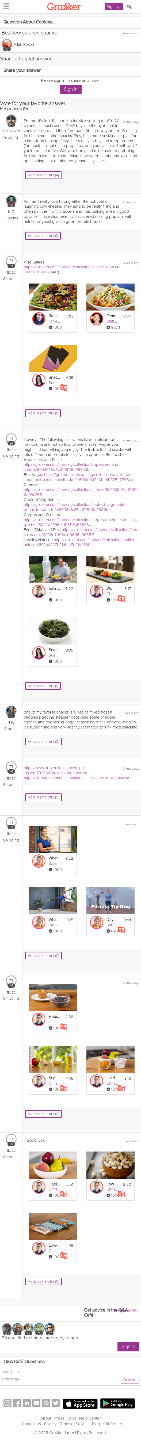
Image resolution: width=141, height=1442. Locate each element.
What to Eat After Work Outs (54, 920)
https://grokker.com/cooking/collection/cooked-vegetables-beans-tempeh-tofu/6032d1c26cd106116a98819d (76, 507)
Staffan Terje (117, 321)
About (45, 1418)
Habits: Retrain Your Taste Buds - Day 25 (54, 1017)
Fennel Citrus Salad (112, 316)
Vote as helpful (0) (43, 741)
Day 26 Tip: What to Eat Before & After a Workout (112, 920)
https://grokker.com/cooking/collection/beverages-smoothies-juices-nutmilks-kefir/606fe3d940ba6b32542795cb (78, 477)
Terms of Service (74, 1423)
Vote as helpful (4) (43, 175)
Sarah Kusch (59, 863)
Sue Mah (56, 382)
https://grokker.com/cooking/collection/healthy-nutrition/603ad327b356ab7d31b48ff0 (79, 542)
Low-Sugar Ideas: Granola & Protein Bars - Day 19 (54, 1245)
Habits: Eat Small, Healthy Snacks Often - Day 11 (54, 1184)
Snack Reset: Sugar (54, 377)
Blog (96, 1423)
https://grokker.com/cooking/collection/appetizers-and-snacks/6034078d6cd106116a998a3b (72, 467)
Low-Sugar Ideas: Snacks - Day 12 (112, 1184)
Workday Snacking (112, 589)
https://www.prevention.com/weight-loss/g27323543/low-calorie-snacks (55, 770)
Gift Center (112, 1423)
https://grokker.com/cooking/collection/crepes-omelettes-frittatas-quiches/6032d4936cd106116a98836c (81, 522)
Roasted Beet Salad (54, 316)
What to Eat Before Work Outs (54, 858)
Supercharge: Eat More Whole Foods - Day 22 (54, 1078)
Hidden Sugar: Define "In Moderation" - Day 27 (112, 1078)
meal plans (11, 1371)
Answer (130, 1379)
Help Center (126, 1310)
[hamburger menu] (5, 6)
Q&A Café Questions (24, 1362)
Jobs (71, 1418)
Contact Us (31, 1423)
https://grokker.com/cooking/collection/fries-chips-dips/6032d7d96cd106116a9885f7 (81, 532)
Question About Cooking (28, 22)
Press (59, 1418)
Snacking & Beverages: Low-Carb (54, 650)
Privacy (50, 1423)
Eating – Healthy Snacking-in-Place (54, 589)
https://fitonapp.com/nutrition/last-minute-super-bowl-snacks (76, 778)
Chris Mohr (58, 593)
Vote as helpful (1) (43, 235)
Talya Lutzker (60, 321)
